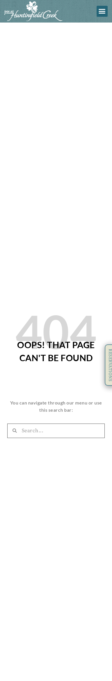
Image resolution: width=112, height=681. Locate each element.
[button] (102, 11)
